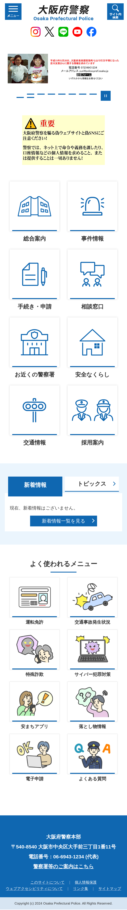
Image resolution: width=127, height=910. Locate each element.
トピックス (91, 484)
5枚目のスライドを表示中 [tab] (62, 94)
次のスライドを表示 (117, 96)
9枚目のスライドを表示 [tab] (20, 97)
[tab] (35, 486)
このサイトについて (47, 883)
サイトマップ (109, 889)
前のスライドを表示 (10, 96)
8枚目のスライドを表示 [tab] (93, 94)
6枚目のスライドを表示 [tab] (72, 94)
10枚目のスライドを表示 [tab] (31, 97)
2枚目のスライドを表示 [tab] (31, 94)
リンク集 (80, 889)
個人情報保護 (86, 883)
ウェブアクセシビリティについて (34, 889)
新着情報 (35, 485)
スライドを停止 (105, 95)
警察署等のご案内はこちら (63, 867)
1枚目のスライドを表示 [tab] (20, 94)
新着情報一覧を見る (63, 521)
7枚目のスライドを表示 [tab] (83, 94)
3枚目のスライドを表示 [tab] (41, 94)
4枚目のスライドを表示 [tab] (51, 94)
